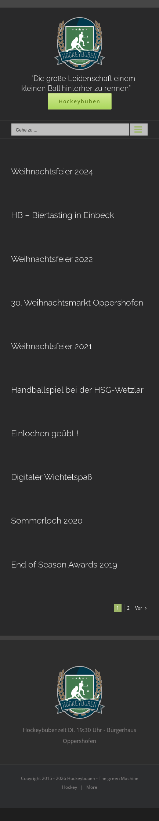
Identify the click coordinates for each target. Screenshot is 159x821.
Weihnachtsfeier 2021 (51, 346)
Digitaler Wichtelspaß (51, 477)
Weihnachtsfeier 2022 (52, 259)
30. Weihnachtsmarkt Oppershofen (77, 302)
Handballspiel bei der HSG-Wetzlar (77, 390)
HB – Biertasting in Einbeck (62, 215)
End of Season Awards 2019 (64, 564)
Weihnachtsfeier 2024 (52, 171)
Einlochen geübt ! (45, 433)
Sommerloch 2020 (47, 520)
